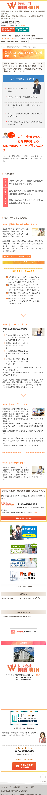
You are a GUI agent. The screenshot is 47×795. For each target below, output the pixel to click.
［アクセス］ (21, 25)
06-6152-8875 (10, 22)
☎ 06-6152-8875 (27, 504)
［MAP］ (35, 512)
